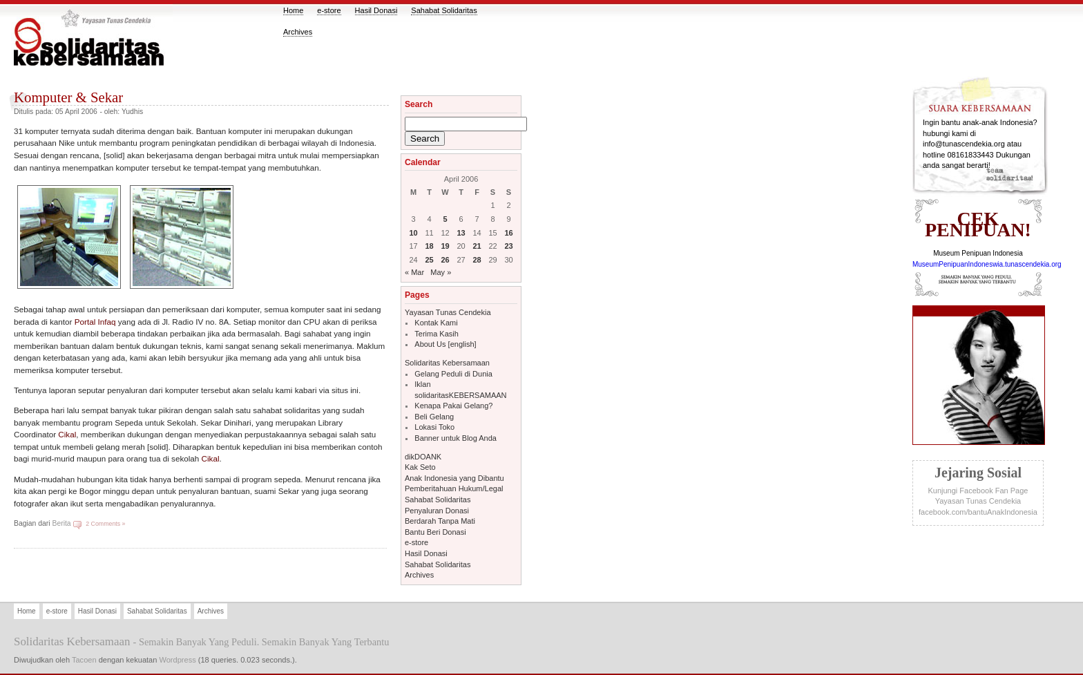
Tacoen (84, 660)
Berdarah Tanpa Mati (440, 521)
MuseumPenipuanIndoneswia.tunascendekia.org (987, 264)
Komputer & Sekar (68, 97)
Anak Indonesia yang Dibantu (454, 478)
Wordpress (177, 660)
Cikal (67, 434)
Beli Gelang (434, 416)
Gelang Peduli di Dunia (453, 374)
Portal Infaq (95, 321)
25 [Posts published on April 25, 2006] (429, 260)
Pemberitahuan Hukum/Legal (454, 488)
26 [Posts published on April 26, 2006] (445, 260)
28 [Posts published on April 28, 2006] (476, 260)
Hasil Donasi (376, 10)
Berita (61, 523)
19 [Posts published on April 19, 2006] (445, 246)
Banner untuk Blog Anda (455, 438)
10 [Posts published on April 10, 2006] (413, 233)
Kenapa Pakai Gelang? (453, 405)
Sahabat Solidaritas (444, 10)
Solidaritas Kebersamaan (447, 363)
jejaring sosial (978, 472)
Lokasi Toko (434, 427)
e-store (329, 10)
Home (293, 10)
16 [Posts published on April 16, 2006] (508, 233)
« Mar (414, 272)
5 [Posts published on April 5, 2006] (445, 219)
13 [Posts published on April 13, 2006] (461, 233)
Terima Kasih (436, 334)
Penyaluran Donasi (437, 510)
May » (440, 272)
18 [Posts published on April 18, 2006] (429, 246)
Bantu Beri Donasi (435, 532)
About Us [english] (445, 344)
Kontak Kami (435, 323)
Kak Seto (420, 467)
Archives (297, 32)
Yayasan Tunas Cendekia (448, 312)
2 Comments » (105, 523)
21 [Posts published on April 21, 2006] (476, 246)
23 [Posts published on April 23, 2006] (508, 246)
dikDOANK (423, 457)
